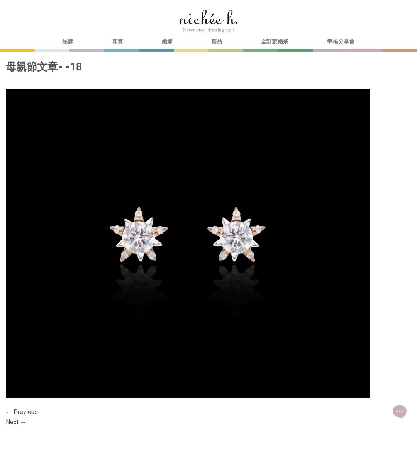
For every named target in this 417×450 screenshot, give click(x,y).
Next (16, 422)
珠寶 (117, 41)
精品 (216, 41)
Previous (22, 412)
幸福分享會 (340, 41)
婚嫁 (167, 41)
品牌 (67, 41)
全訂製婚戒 (274, 41)
